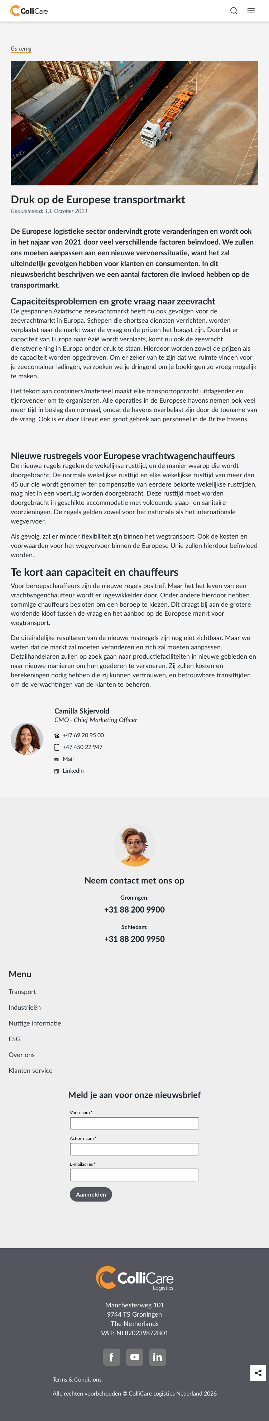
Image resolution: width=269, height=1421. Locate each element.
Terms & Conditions (77, 1380)
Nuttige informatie (35, 1023)
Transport (22, 992)
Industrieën (25, 1008)
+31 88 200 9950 (134, 939)
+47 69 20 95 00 (83, 735)
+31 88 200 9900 (134, 909)
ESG (14, 1039)
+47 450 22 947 (82, 747)
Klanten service (31, 1071)
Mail (68, 759)
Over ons (22, 1055)
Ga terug (21, 49)
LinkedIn (73, 771)
